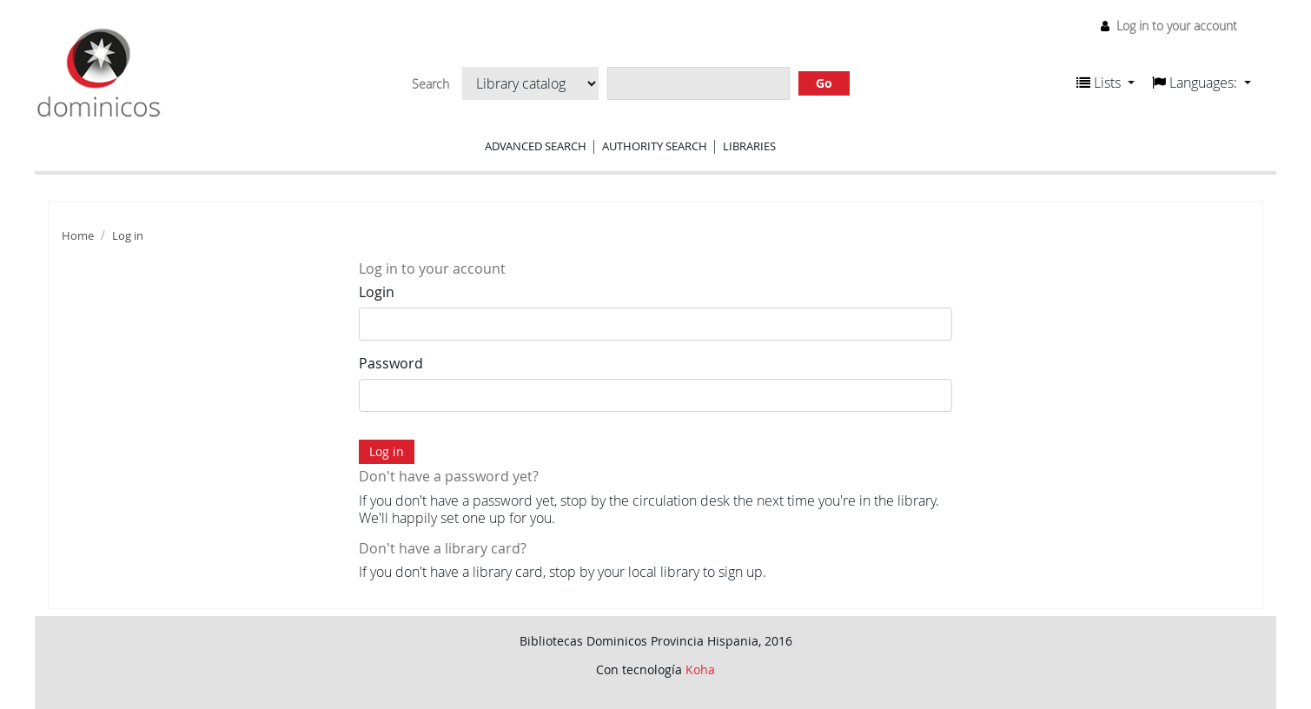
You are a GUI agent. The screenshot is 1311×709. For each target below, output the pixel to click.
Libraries (749, 146)
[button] (1105, 82)
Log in (127, 236)
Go (824, 83)
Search (430, 84)
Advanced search (535, 146)
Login (376, 292)
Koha (700, 669)
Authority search (654, 146)
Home (78, 236)
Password (391, 363)
